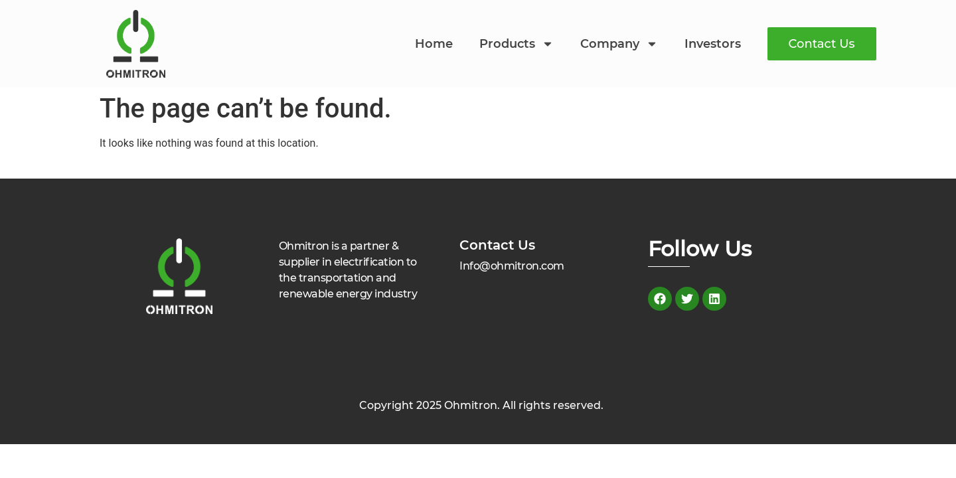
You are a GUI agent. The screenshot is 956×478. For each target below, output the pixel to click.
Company (619, 43)
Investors (712, 44)
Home (434, 44)
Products (516, 43)
